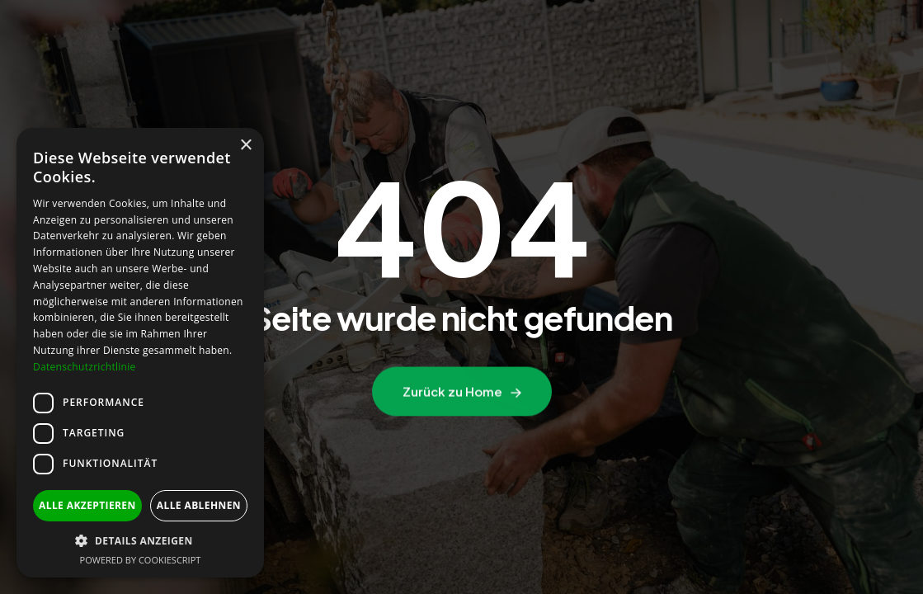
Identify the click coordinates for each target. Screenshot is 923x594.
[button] (140, 540)
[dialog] (140, 353)
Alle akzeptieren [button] (87, 505)
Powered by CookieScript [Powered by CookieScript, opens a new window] (140, 560)
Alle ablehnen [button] (199, 505)
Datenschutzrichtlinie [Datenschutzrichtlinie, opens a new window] (84, 367)
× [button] (245, 145)
